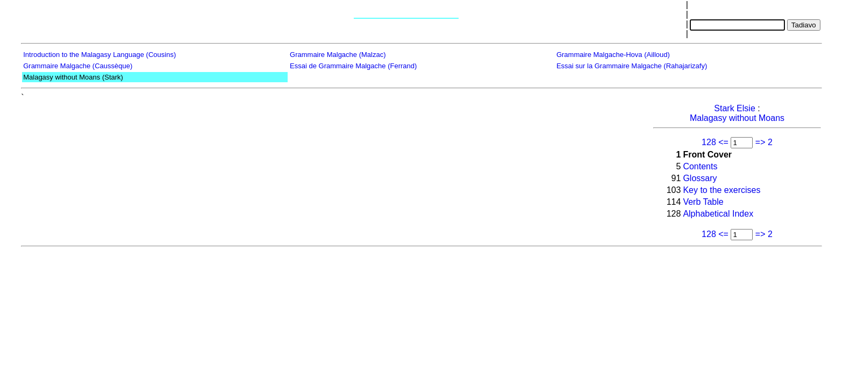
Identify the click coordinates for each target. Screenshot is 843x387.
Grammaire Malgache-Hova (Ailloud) (613, 55)
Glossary (700, 178)
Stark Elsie (734, 108)
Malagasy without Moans (737, 118)
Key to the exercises (721, 190)
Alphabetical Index (718, 213)
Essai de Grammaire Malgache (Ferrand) (353, 66)
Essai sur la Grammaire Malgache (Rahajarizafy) (631, 66)
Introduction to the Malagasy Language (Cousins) (99, 55)
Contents (700, 166)
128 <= (715, 142)
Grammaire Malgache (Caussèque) (77, 66)
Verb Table (703, 201)
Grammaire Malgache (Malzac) (337, 55)
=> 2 (764, 142)
